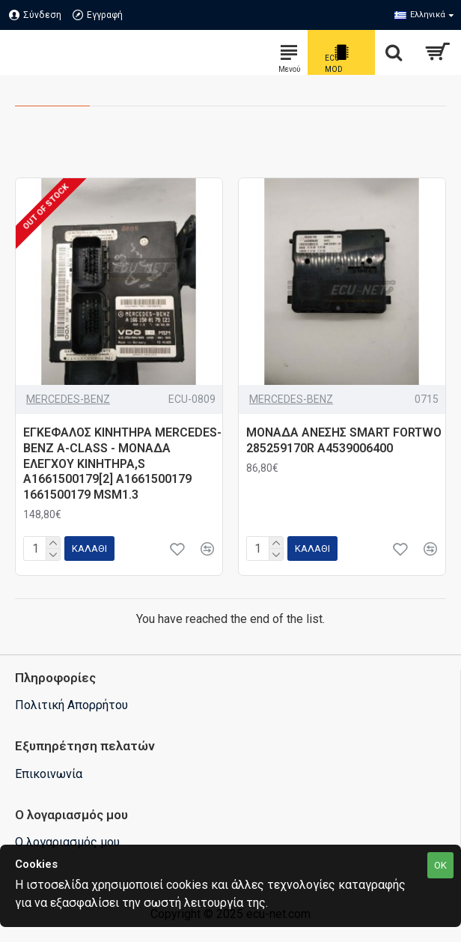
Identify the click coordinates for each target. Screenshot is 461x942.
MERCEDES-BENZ (68, 399)
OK (440, 865)
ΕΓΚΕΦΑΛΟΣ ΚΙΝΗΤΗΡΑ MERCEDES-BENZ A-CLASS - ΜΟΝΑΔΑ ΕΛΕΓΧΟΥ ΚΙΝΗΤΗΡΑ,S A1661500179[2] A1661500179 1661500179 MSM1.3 (122, 463)
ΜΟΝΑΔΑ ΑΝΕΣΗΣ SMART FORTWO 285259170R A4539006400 (344, 440)
